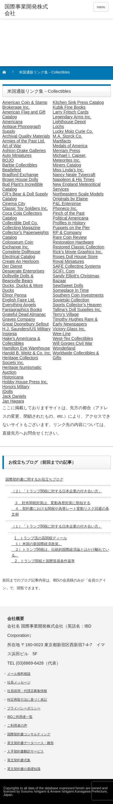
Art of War (11, 145)
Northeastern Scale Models (78, 194)
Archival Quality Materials (26, 136)
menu (101, 7)
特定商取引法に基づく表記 (27, 699)
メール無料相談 (18, 673)
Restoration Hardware (73, 242)
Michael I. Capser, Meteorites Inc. (69, 158)
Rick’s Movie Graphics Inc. (77, 251)
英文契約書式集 (18, 760)
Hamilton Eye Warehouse (26, 348)
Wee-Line (62, 333)
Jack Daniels (14, 396)
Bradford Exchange (20, 174)
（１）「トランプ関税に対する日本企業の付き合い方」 (56, 526)
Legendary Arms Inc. (72, 116)
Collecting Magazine (21, 227)
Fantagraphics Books (22, 309)
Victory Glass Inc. (69, 328)
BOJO (8, 160)
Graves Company (18, 319)
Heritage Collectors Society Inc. (20, 360)
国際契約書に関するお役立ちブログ (34, 479)
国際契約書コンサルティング (28, 734)
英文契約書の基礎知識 (23, 769)
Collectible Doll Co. (20, 222)
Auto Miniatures (17, 155)
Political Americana (70, 218)
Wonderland (64, 348)
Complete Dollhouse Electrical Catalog (21, 254)
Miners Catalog (67, 165)
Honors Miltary (16, 386)
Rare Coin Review (70, 237)
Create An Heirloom (20, 261)
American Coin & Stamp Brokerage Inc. (24, 105)
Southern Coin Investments (78, 295)
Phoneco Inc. (65, 208)
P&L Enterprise (67, 203)
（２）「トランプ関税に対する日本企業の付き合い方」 (56, 491)
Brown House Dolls (20, 179)
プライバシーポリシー (23, 708)
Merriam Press (66, 150)
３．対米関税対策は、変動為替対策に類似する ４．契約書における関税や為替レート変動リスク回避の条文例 (60, 508)
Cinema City (13, 203)
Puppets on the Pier (71, 227)
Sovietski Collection (71, 300)
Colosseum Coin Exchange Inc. (17, 244)
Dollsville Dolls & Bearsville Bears (17, 278)
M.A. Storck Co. (67, 136)
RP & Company (67, 232)
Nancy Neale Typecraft (74, 174)
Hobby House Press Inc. (25, 381)
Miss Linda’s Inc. (68, 169)
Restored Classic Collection (78, 247)
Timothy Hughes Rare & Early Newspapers (75, 321)
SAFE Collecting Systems (77, 266)
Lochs (58, 126)
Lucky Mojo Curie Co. (73, 131)
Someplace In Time (71, 290)
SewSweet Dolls (68, 285)
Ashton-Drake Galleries (24, 150)
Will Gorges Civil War (73, 343)
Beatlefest (11, 169)
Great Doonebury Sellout (25, 324)
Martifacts (62, 141)
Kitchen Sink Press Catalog (78, 102)
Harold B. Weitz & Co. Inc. (26, 353)
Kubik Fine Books (69, 107)
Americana (12, 121)
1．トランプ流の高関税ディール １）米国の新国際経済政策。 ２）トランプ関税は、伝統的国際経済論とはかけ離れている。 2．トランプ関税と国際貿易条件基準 (60, 549)
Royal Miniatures (68, 261)
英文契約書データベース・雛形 (30, 743)
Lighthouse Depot (69, 121)
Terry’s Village (66, 314)
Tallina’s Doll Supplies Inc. (77, 309)
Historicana (13, 377)
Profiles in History (69, 222)
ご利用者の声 (17, 725)
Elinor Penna (14, 295)
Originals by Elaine (70, 198)
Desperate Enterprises (23, 271)
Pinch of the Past (69, 213)
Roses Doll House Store (75, 256)
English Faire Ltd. (18, 300)
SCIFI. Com (64, 271)
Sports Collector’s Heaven (77, 304)
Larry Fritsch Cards (71, 112)
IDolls (7, 391)
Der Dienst (12, 266)
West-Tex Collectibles (73, 338)
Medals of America (70, 145)
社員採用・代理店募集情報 (27, 691)
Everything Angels (19, 304)
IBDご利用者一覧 (20, 716)
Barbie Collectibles (19, 165)
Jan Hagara (13, 401)
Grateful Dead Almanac (24, 314)
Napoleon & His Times (74, 179)
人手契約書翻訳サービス (25, 751)
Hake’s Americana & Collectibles (21, 341)
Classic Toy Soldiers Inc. (25, 208)
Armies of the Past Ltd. (23, 141)
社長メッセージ (18, 682)
